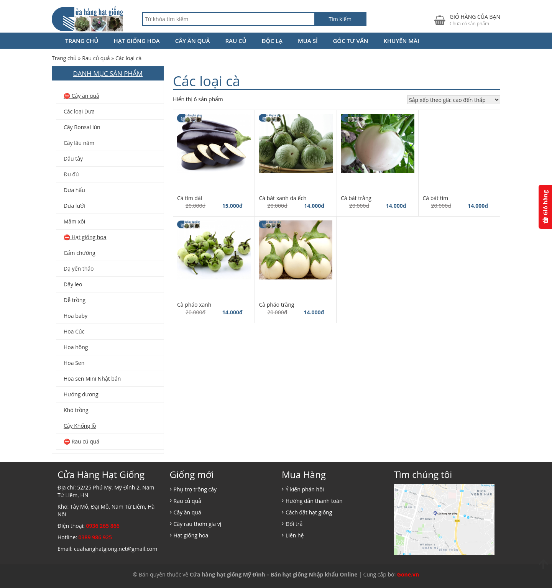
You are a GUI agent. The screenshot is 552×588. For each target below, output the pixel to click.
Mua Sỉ (308, 40)
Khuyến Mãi (401, 40)
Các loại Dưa (79, 111)
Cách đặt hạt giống (309, 512)
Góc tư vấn (350, 40)
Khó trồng (76, 410)
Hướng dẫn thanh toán (314, 500)
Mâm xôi (74, 221)
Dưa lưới (74, 205)
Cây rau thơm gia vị (198, 523)
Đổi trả (294, 523)
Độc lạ (272, 40)
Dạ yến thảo (79, 268)
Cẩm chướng (79, 252)
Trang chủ (81, 40)
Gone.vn (408, 574)
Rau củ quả (96, 58)
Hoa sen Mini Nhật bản (92, 378)
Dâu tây (73, 158)
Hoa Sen (74, 362)
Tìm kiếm (340, 19)
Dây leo (73, 284)
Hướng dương (81, 394)
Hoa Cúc (74, 331)
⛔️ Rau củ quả (81, 441)
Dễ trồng (74, 300)
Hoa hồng (76, 347)
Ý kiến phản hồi (305, 489)
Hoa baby (75, 315)
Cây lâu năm (79, 142)
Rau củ (235, 40)
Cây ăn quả (192, 40)
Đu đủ (71, 174)
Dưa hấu (74, 190)
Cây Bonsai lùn (82, 127)
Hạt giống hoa (136, 40)
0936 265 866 (102, 525)
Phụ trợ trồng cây (195, 489)
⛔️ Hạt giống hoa (85, 237)
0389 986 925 (95, 537)
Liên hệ (295, 535)
